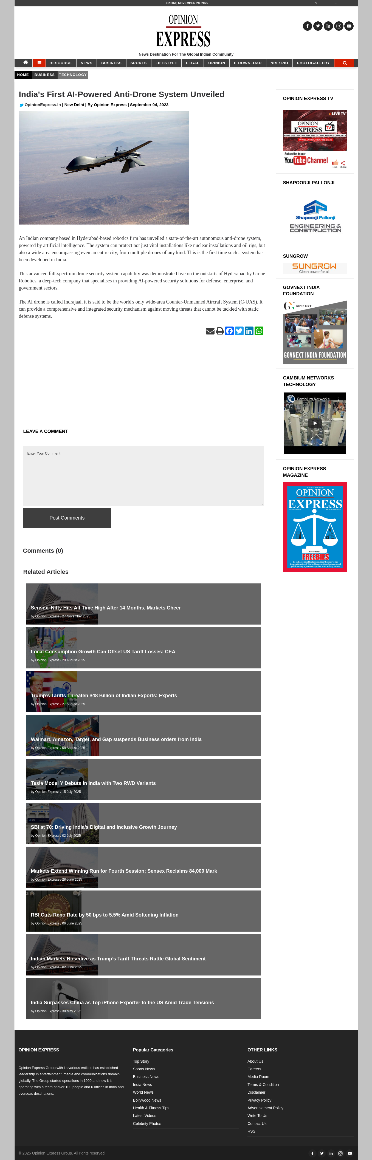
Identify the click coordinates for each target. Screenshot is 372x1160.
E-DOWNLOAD (248, 63)
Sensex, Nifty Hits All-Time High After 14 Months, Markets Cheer (106, 608)
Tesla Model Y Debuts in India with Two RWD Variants (93, 783)
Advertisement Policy (265, 1108)
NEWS (86, 63)
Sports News (144, 1069)
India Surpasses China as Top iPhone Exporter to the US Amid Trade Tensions (122, 1002)
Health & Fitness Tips (151, 1108)
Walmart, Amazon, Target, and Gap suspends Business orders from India (116, 739)
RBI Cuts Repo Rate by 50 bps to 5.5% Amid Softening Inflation (105, 915)
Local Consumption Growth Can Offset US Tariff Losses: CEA (103, 651)
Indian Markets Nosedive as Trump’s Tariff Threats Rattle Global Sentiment (118, 959)
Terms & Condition (263, 1084)
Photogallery (313, 63)
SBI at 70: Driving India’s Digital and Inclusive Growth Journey (104, 827)
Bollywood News (147, 1100)
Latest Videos (144, 1115)
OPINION (216, 63)
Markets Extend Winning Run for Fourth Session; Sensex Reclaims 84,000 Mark (124, 871)
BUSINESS (111, 63)
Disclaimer (256, 1092)
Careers (254, 1069)
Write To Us (257, 1115)
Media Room (258, 1076)
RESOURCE (61, 63)
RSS (251, 1131)
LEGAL (192, 63)
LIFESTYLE (166, 63)
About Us (255, 1061)
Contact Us (256, 1123)
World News (143, 1092)
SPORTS (139, 63)
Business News (146, 1076)
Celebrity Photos (147, 1123)
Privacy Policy (259, 1100)
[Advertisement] (143, 381)
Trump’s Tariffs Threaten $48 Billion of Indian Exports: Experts (104, 695)
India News (142, 1084)
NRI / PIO (279, 63)
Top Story (141, 1061)
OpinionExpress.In (40, 104)
